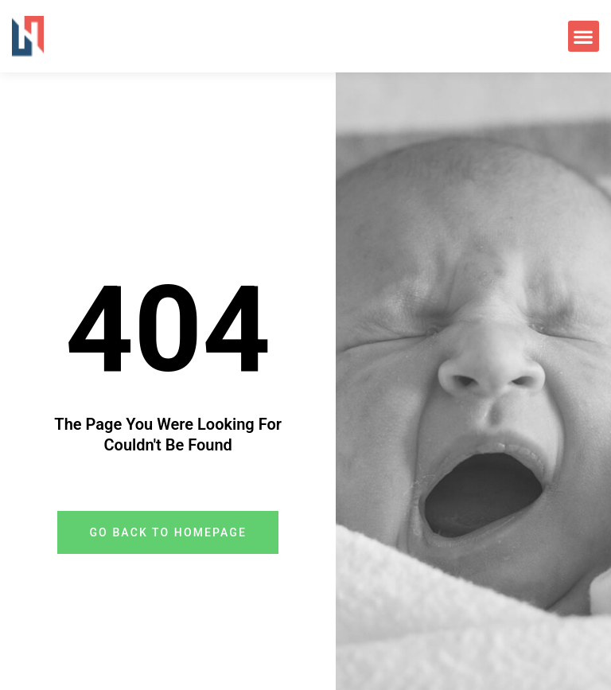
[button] (583, 36)
